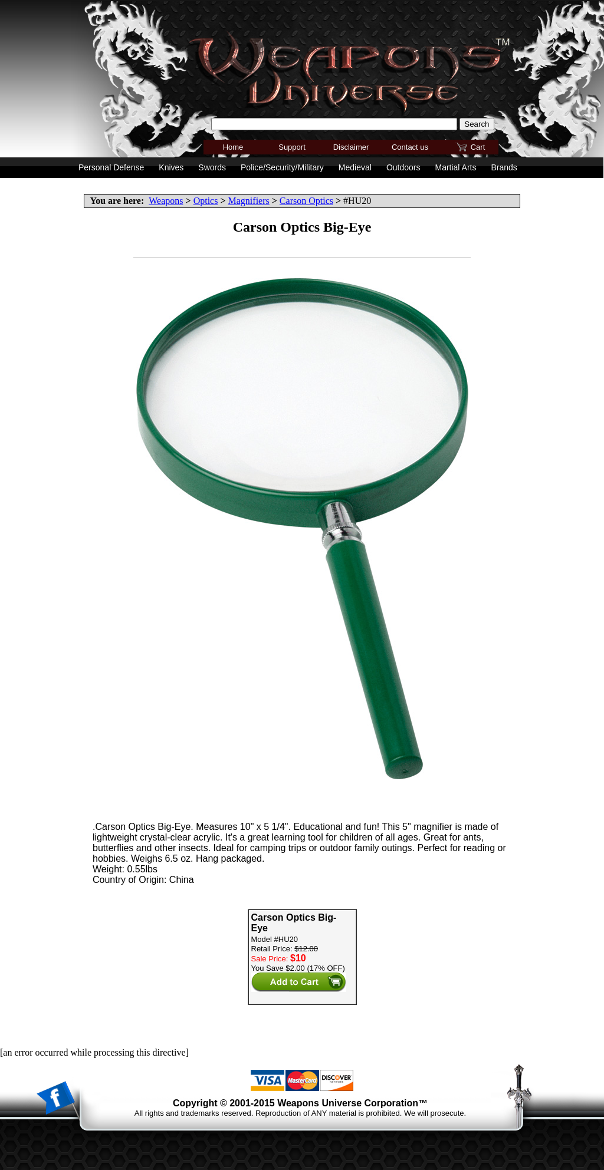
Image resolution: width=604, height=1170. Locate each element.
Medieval (355, 167)
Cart (478, 147)
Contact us (410, 147)
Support (292, 147)
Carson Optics (306, 201)
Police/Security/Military (282, 167)
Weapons (166, 201)
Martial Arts (455, 167)
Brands (504, 167)
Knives (171, 167)
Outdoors (403, 167)
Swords (212, 167)
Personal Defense (111, 167)
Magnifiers (249, 201)
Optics (205, 201)
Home (233, 147)
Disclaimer (351, 147)
